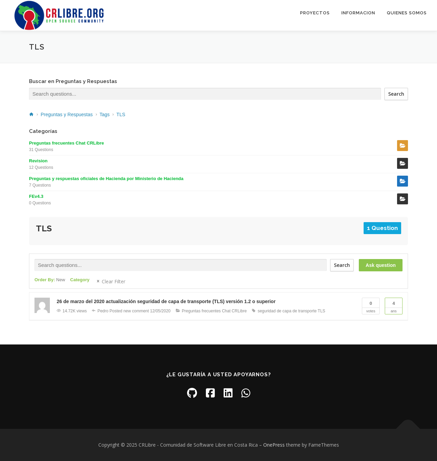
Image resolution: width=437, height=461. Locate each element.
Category (79, 279)
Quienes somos (407, 12)
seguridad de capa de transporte (287, 311)
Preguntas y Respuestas (67, 114)
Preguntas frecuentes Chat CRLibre (66, 143)
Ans (393, 305)
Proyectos (315, 12)
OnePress (274, 445)
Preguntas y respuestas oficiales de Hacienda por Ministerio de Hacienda (106, 178)
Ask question (381, 265)
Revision (38, 160)
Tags (105, 114)
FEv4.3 (36, 196)
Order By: (49, 279)
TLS (120, 114)
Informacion (358, 12)
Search (396, 94)
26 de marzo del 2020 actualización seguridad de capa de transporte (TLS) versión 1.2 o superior (166, 301)
